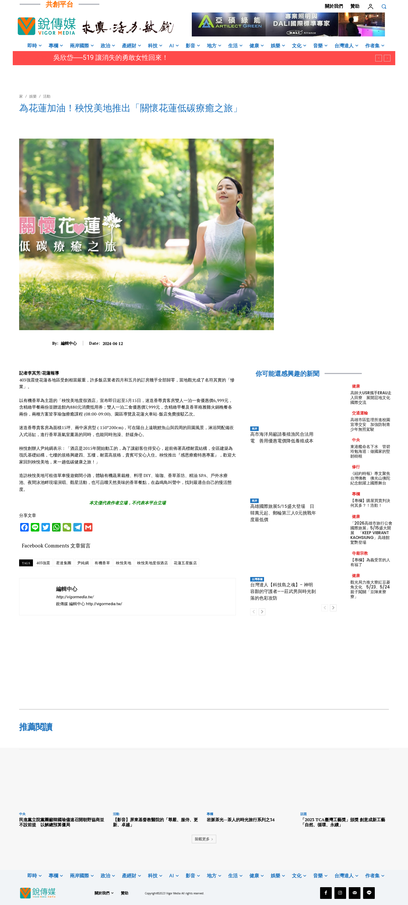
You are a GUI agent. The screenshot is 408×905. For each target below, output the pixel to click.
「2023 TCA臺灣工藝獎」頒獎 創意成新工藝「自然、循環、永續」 (342, 822)
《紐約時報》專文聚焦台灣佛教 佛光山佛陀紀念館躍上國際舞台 (370, 478)
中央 (356, 440)
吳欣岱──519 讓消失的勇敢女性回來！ (110, 57)
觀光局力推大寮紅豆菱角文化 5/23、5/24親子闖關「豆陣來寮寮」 (370, 589)
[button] (383, 6)
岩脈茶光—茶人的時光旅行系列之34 (241, 820)
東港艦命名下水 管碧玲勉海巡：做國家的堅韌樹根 (370, 451)
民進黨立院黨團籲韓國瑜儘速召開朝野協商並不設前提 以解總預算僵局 (61, 822)
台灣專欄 (257, 579)
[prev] (378, 58)
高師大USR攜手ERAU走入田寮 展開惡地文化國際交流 (371, 397)
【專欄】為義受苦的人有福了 (370, 562)
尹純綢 (83, 562)
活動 (46, 96)
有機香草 (102, 562)
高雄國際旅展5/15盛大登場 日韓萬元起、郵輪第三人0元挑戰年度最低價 (283, 513)
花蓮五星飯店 (185, 562)
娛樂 (33, 96)
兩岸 (254, 428)
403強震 (43, 562)
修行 (356, 467)
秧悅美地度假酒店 (152, 562)
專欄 (356, 494)
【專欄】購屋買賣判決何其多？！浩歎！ (370, 503)
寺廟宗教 (360, 553)
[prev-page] (253, 611)
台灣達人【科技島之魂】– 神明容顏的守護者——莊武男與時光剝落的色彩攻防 (283, 591)
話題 (303, 814)
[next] (387, 58)
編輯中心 (69, 343)
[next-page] (262, 611)
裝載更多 (204, 838)
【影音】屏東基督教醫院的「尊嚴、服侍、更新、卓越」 (155, 822)
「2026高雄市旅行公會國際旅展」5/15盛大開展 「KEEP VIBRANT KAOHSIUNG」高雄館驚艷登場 (371, 532)
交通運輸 (360, 413)
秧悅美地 (123, 562)
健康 (356, 386)
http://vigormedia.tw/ (75, 597)
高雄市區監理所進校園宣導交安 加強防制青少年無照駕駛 (370, 424)
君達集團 (63, 562)
